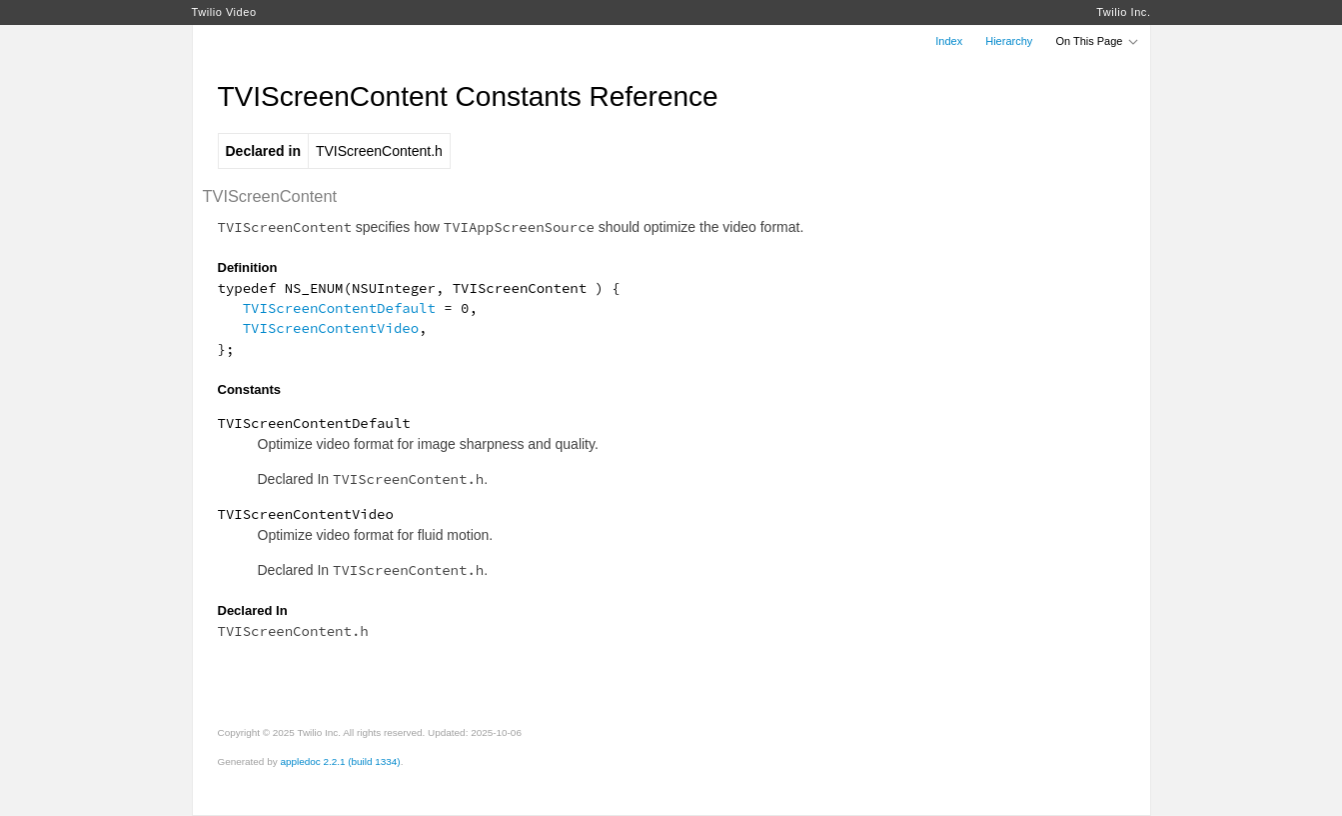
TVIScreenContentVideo (331, 328)
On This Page (1097, 41)
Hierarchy (1008, 41)
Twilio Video (224, 12)
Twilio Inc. (1123, 12)
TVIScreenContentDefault (339, 308)
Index (948, 41)
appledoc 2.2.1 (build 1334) (340, 761)
